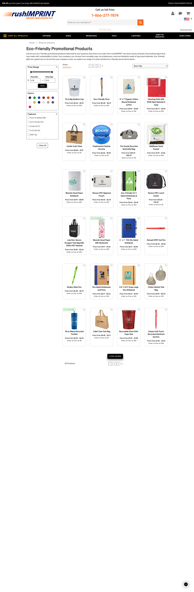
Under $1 (56, 561)
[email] (164, 522)
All (70, 67)
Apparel (55, 520)
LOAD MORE (115, 356)
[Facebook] (148, 544)
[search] (102, 22)
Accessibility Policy (108, 549)
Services (103, 528)
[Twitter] (152, 544)
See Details (44, 3)
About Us (103, 520)
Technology (57, 537)
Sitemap (103, 553)
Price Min (34, 77)
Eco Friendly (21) (36, 122)
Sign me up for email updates (163, 527)
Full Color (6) (35, 130)
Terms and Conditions (109, 541)
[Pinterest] (161, 544)
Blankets (56, 553)
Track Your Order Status (180, 3)
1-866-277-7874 (105, 15)
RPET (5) (33, 135)
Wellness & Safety (60, 545)
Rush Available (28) (38, 118)
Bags (54, 528)
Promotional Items (60, 549)
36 (64, 67)
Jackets (55, 524)
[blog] (157, 544)
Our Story (103, 524)
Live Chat (10, 524)
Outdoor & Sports (60, 541)
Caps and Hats (58, 557)
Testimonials (186, 30)
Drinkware (56, 533)
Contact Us (10, 520)
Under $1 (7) (35, 126)
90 (67, 67)
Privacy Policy (105, 545)
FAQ (101, 533)
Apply (42, 86)
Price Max (49, 77)
